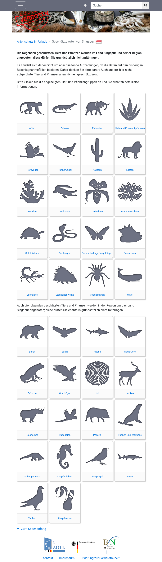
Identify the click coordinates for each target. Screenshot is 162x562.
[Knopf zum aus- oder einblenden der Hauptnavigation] (20, 5)
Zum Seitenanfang (31, 529)
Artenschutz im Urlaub (32, 41)
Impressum (67, 558)
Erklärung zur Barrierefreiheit (100, 558)
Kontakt (48, 558)
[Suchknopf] (145, 5)
